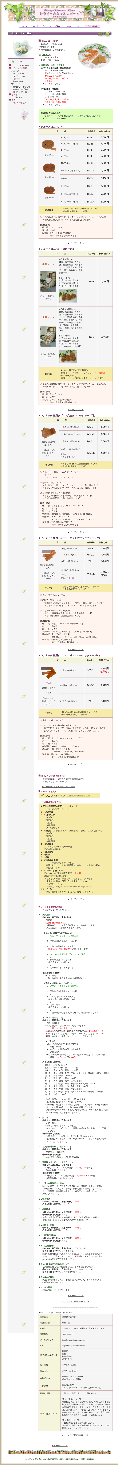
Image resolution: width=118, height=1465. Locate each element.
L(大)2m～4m (18, 73)
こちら (48, 299)
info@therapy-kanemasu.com (78, 796)
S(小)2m (16, 79)
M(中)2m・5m (19, 76)
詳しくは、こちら (51, 60)
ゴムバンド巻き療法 (20, 65)
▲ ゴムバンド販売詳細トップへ (75, 1301)
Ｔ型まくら (18, 97)
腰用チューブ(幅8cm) (22, 89)
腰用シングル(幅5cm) (22, 92)
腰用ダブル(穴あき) (21, 87)
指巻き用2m (18, 81)
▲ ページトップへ (75, 243)
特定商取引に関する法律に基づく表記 (58, 786)
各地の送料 (61, 94)
